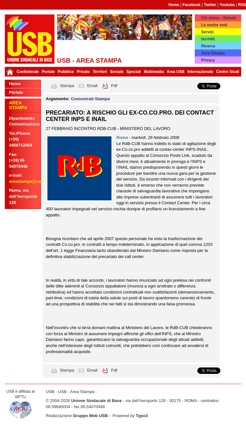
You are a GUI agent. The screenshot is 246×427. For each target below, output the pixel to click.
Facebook (192, 5)
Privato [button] (83, 71)
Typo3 (142, 415)
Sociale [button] (117, 71)
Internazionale (200, 71)
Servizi (207, 32)
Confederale (28, 71)
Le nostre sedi (214, 25)
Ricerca (208, 46)
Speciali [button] (134, 71)
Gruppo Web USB (90, 415)
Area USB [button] (175, 71)
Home (173, 5)
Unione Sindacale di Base (96, 400)
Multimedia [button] (154, 71)
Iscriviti (208, 39)
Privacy (208, 60)
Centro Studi (227, 71)
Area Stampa (213, 53)
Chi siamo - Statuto (218, 18)
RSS (242, 5)
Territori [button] (100, 71)
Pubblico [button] (66, 71)
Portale (48, 71)
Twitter (210, 5)
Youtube (227, 5)
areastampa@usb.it (28, 181)
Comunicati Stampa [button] (90, 98)
